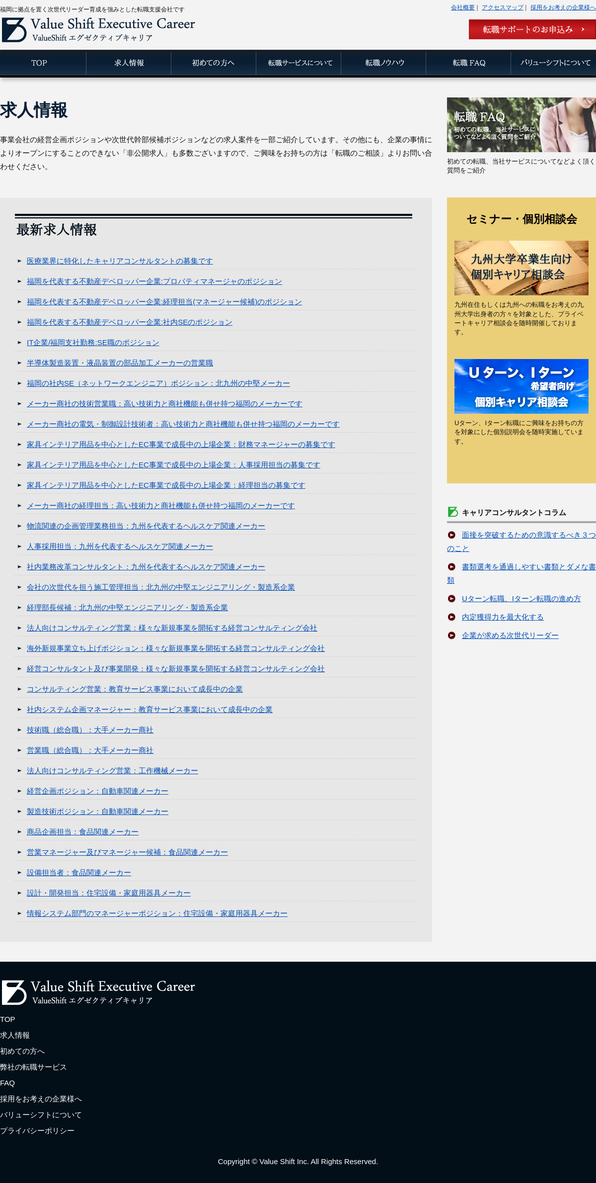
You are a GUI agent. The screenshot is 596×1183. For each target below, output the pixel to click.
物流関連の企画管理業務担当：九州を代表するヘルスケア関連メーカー (146, 526)
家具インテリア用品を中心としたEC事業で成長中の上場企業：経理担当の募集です (166, 485)
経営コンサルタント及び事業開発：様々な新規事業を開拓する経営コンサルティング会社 (176, 668)
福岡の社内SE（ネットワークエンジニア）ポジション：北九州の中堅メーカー (158, 383)
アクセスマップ (502, 7)
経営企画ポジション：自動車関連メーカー (97, 791)
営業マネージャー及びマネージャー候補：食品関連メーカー (127, 852)
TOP (7, 1019)
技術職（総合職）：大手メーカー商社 (90, 730)
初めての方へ (22, 1051)
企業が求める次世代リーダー (510, 635)
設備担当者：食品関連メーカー (79, 872)
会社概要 (463, 7)
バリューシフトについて (41, 1114)
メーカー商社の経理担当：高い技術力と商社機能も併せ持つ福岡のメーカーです (161, 505)
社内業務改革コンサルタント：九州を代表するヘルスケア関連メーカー (146, 566)
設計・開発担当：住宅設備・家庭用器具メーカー (109, 893)
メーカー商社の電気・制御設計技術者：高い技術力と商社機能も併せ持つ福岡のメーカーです (183, 424)
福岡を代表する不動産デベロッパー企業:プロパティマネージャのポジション (154, 281)
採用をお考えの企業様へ (563, 7)
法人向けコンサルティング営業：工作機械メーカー (112, 770)
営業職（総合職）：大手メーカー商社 (90, 750)
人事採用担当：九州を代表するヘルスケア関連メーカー (120, 546)
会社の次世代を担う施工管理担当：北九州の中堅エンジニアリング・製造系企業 (161, 587)
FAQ (7, 1083)
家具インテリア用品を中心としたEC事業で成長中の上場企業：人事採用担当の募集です (173, 464)
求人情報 (15, 1035)
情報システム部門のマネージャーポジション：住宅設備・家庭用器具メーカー (157, 913)
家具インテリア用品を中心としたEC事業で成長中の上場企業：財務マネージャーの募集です (181, 444)
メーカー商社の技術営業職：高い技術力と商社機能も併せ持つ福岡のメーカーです (164, 403)
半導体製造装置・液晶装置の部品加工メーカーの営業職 (120, 363)
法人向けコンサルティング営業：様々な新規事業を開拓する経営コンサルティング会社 (172, 628)
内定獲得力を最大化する (503, 617)
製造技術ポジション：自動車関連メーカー (97, 811)
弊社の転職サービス (33, 1067)
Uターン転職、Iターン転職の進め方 (521, 598)
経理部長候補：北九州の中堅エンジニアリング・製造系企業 (127, 607)
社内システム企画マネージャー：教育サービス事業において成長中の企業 (150, 709)
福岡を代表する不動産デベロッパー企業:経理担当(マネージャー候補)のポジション (164, 301)
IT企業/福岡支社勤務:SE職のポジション (93, 342)
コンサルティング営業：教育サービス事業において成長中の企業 (135, 689)
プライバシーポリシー (37, 1130)
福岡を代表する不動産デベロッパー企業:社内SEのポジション (129, 322)
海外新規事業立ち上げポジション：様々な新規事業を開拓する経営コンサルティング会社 (176, 648)
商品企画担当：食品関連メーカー (83, 831)
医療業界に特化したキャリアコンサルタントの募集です (120, 261)
